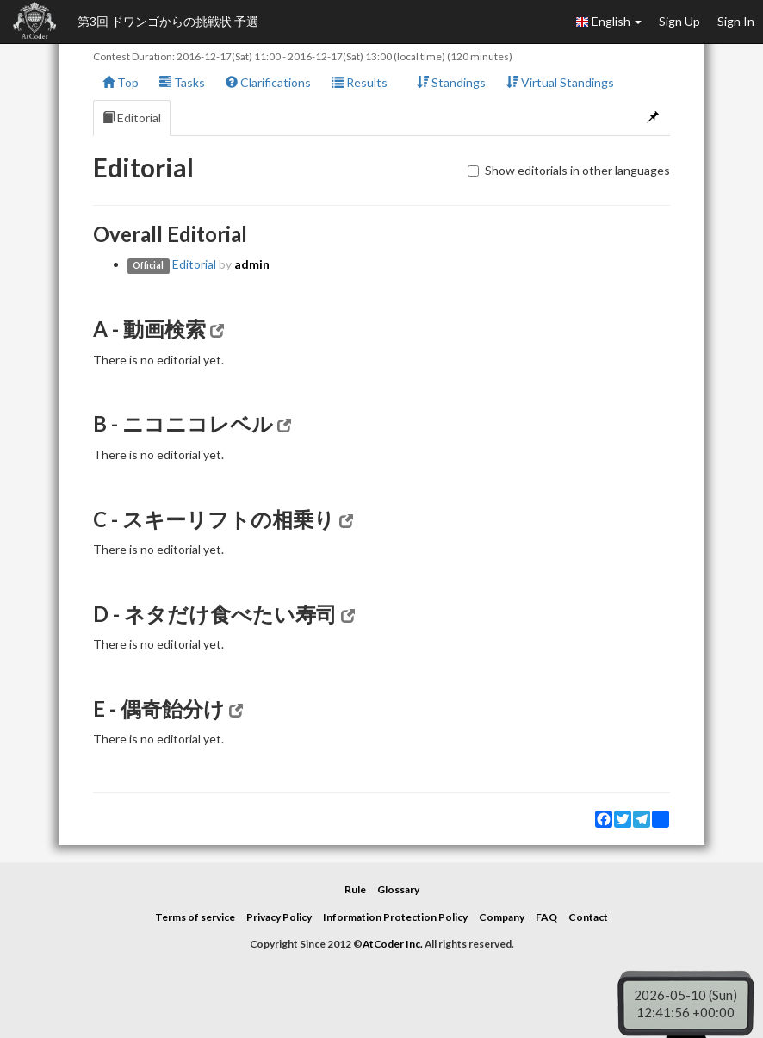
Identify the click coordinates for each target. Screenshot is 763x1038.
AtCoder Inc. (393, 943)
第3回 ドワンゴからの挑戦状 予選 (168, 21)
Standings (451, 82)
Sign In (735, 21)
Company (501, 917)
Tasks (182, 82)
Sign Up (679, 21)
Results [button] (364, 82)
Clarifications (268, 82)
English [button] (608, 21)
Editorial (131, 117)
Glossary (398, 889)
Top (120, 82)
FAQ (546, 917)
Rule (355, 889)
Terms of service (195, 917)
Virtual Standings (560, 82)
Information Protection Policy (395, 917)
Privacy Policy (279, 917)
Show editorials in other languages (569, 170)
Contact (588, 917)
